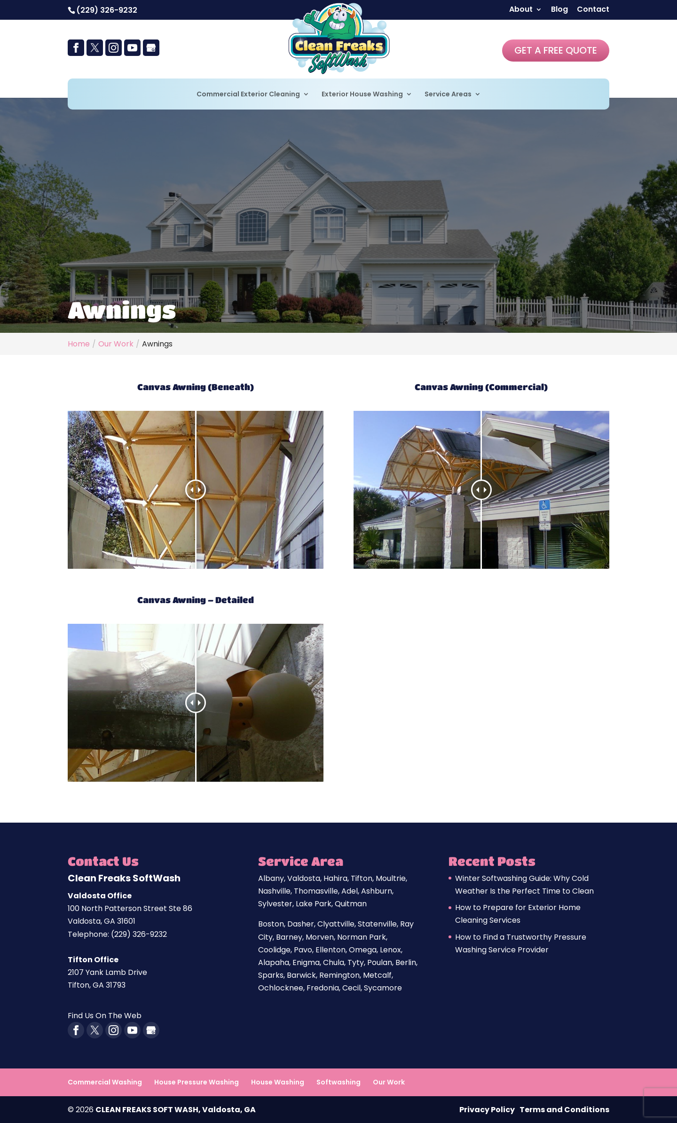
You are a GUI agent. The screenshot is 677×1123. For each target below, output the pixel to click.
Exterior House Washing (362, 95)
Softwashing (338, 1082)
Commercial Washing (105, 1082)
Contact (593, 10)
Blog (559, 10)
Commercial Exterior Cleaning (248, 95)
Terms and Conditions (564, 1109)
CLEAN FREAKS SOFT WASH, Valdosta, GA (175, 1109)
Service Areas (448, 95)
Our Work (389, 1082)
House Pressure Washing (196, 1082)
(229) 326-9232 (106, 10)
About (521, 10)
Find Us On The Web (105, 1015)
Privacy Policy (487, 1109)
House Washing (277, 1082)
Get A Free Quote (555, 50)
